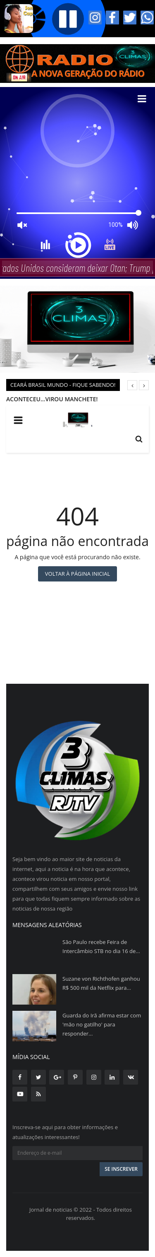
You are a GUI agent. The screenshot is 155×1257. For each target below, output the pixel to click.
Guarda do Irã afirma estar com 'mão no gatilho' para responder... (101, 1024)
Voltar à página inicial (77, 573)
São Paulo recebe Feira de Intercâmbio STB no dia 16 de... (101, 946)
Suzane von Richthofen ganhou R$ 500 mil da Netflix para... (101, 983)
